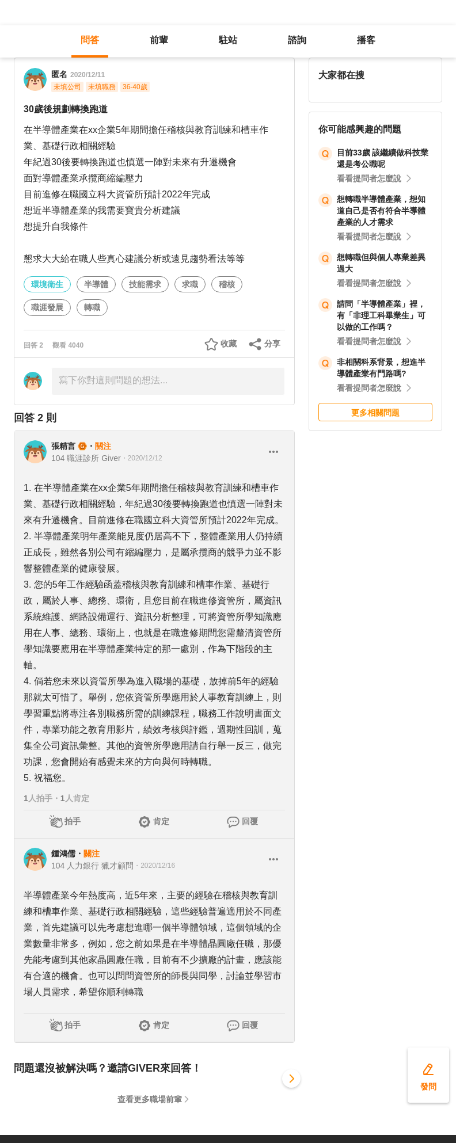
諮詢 (297, 40)
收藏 (229, 343)
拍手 (72, 821)
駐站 (228, 40)
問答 (90, 40)
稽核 (227, 284)
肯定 (161, 821)
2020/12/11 (87, 75)
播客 (366, 40)
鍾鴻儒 (63, 853)
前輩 (159, 40)
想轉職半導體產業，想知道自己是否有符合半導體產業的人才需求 (381, 211)
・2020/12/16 (154, 866)
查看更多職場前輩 (149, 1099)
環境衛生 (47, 284)
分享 (272, 343)
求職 (190, 284)
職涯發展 (47, 307)
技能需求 (145, 284)
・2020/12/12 (141, 458)
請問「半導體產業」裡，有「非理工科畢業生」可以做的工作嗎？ (381, 315)
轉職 (92, 307)
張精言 (63, 446)
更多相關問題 (375, 412)
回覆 (250, 821)
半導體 (96, 284)
